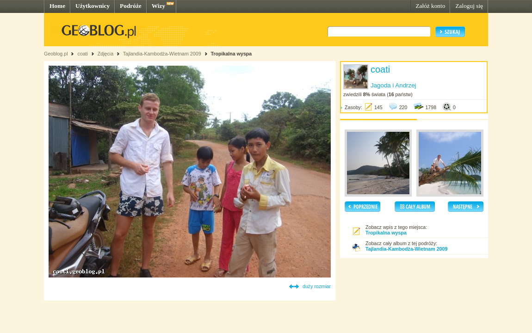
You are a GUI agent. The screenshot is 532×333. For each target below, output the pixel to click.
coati (82, 53)
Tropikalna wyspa (231, 53)
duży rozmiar (317, 286)
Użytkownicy (92, 5)
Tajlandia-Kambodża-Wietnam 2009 (162, 53)
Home (57, 5)
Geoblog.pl (56, 53)
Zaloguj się (469, 5)
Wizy (158, 5)
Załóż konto (430, 5)
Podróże (131, 5)
